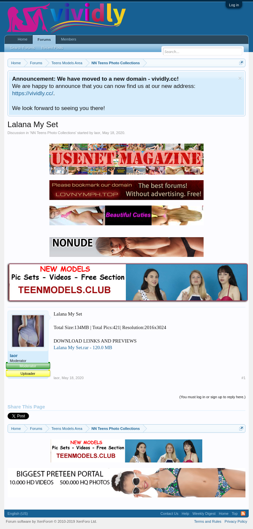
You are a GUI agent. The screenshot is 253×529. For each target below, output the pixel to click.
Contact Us (169, 513)
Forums (44, 40)
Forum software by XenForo (51, 521)
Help (185, 513)
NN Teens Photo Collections (53, 133)
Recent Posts (52, 48)
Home (22, 39)
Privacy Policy (236, 521)
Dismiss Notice (240, 78)
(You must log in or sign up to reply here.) (213, 397)
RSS (243, 513)
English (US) (18, 513)
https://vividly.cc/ (32, 93)
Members (68, 39)
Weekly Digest (203, 513)
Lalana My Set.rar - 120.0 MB (83, 347)
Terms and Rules (207, 521)
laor (97, 133)
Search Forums (22, 48)
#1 (243, 378)
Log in (234, 5)
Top (235, 513)
